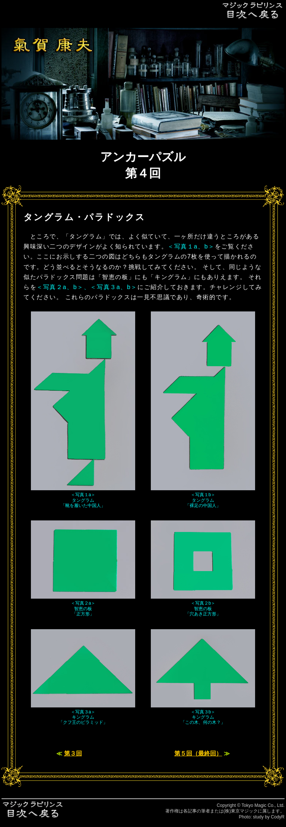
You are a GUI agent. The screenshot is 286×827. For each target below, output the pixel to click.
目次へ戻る (253, 10)
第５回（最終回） (198, 753)
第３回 (73, 753)
